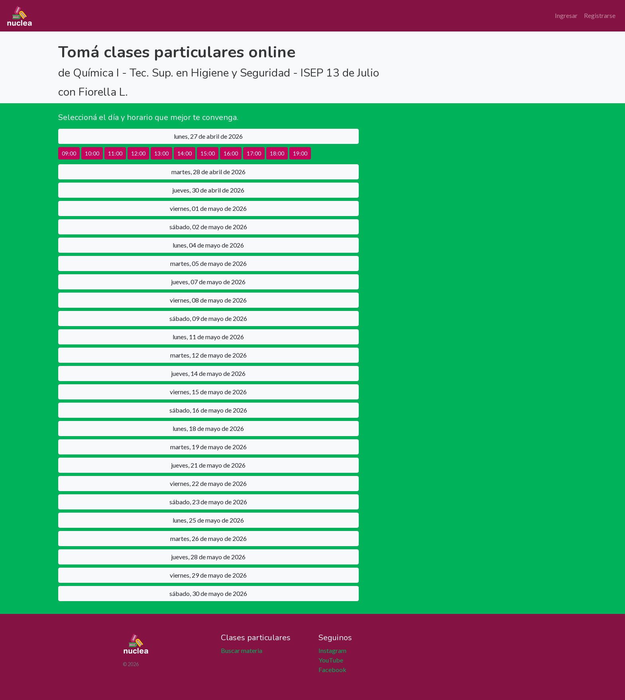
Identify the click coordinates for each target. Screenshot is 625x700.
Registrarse (599, 15)
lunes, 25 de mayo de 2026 (208, 520)
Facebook (332, 669)
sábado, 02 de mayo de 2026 (208, 226)
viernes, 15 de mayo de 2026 (208, 391)
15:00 (207, 153)
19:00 (300, 153)
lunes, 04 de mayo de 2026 (208, 245)
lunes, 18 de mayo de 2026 (208, 428)
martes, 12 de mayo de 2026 (208, 355)
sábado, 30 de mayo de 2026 (208, 593)
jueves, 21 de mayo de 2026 (208, 465)
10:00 (92, 153)
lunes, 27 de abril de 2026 (208, 136)
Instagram (332, 650)
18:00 (277, 153)
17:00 (254, 153)
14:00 (184, 153)
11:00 (115, 153)
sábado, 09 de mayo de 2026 (208, 318)
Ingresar (566, 15)
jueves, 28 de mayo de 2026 (208, 556)
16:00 (231, 153)
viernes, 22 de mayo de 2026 (208, 483)
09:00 (69, 153)
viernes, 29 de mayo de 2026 (208, 575)
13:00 (161, 153)
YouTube (330, 660)
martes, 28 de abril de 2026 (208, 171)
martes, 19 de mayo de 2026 (208, 446)
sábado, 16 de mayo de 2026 (208, 410)
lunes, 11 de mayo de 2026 (208, 336)
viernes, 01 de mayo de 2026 (208, 208)
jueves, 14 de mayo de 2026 (208, 373)
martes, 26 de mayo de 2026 (208, 538)
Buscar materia (241, 650)
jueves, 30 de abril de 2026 (208, 190)
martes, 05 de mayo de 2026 (208, 263)
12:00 (138, 153)
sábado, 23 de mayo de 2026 (208, 501)
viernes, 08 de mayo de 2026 (208, 300)
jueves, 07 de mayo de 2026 (208, 281)
